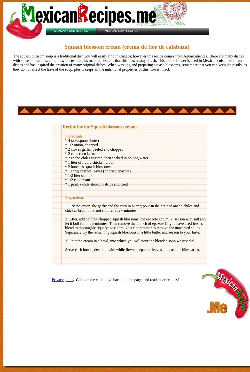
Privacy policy (63, 280)
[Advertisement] (127, 91)
